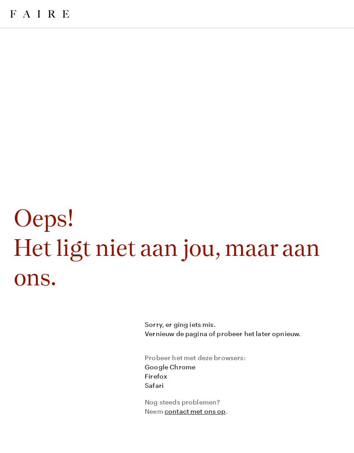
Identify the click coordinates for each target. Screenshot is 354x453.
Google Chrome (170, 367)
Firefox (156, 376)
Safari (154, 385)
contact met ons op (195, 411)
